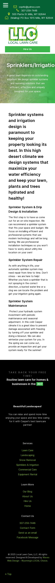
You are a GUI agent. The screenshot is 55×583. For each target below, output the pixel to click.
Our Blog (27, 491)
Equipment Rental (27, 474)
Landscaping (27, 455)
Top (8, 574)
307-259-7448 (29, 10)
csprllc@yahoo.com (29, 6)
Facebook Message (27, 537)
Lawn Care (27, 450)
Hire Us (27, 49)
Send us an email (27, 532)
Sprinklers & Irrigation (27, 464)
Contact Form (27, 527)
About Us (27, 496)
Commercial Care (27, 469)
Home (27, 505)
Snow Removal (27, 460)
